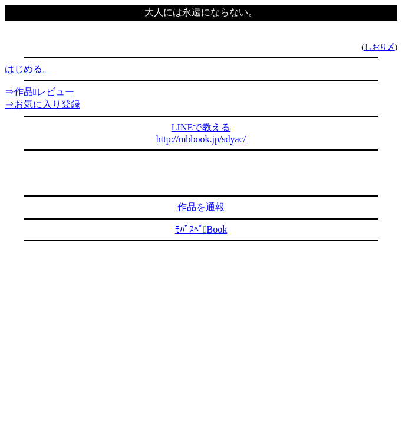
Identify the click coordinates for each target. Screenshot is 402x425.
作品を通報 (201, 207)
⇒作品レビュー (39, 92)
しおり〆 (379, 46)
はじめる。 (28, 69)
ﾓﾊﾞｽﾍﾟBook (201, 229)
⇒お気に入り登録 (42, 104)
